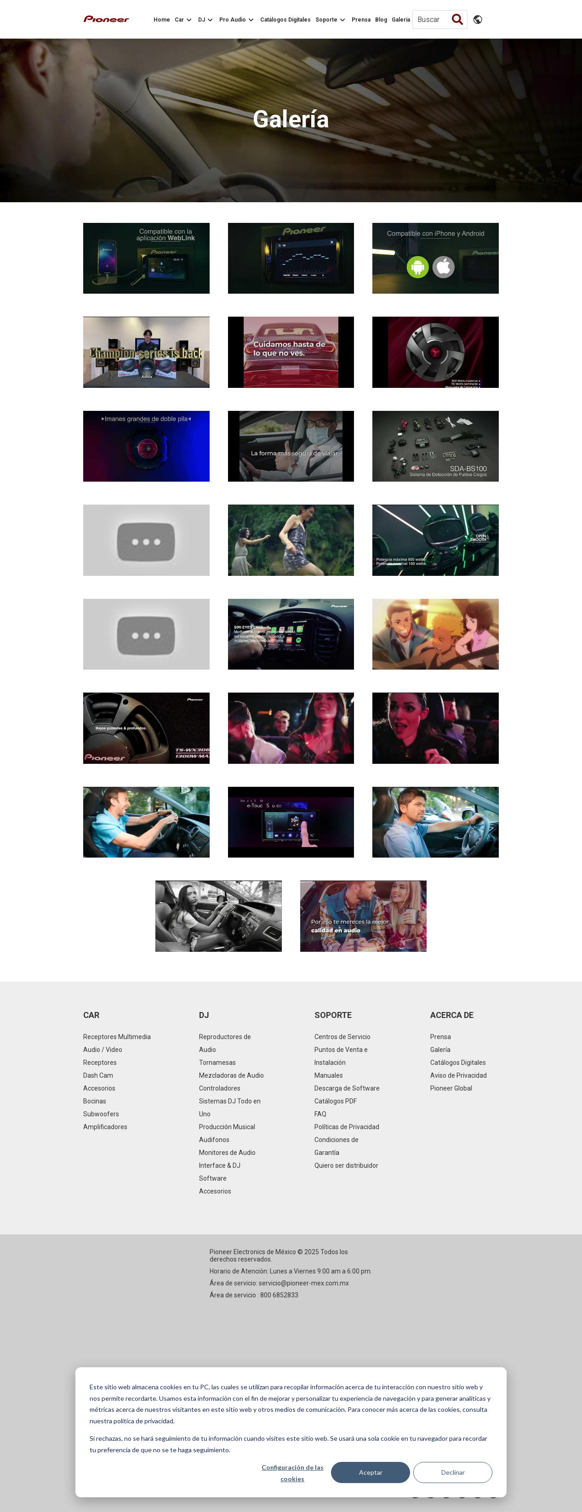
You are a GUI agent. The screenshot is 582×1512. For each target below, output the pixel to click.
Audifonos (214, 1139)
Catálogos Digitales (285, 20)
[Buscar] (440, 19)
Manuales (328, 1075)
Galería (440, 1049)
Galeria (401, 20)
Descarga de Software (347, 1088)
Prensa (361, 20)
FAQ (320, 1114)
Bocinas (94, 1101)
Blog (381, 20)
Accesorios (99, 1088)
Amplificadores (105, 1127)
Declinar (453, 1472)
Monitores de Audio (227, 1152)
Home (162, 20)
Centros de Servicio (342, 1036)
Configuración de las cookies (293, 1473)
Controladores (219, 1088)
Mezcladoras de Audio (231, 1075)
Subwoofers (101, 1114)
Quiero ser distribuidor (346, 1165)
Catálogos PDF (335, 1101)
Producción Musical (227, 1127)
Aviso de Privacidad (458, 1075)
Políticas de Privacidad (346, 1127)
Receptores (100, 1062)
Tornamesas (217, 1062)
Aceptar (370, 1472)
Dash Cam (98, 1075)
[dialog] (291, 1432)
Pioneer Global (451, 1088)
